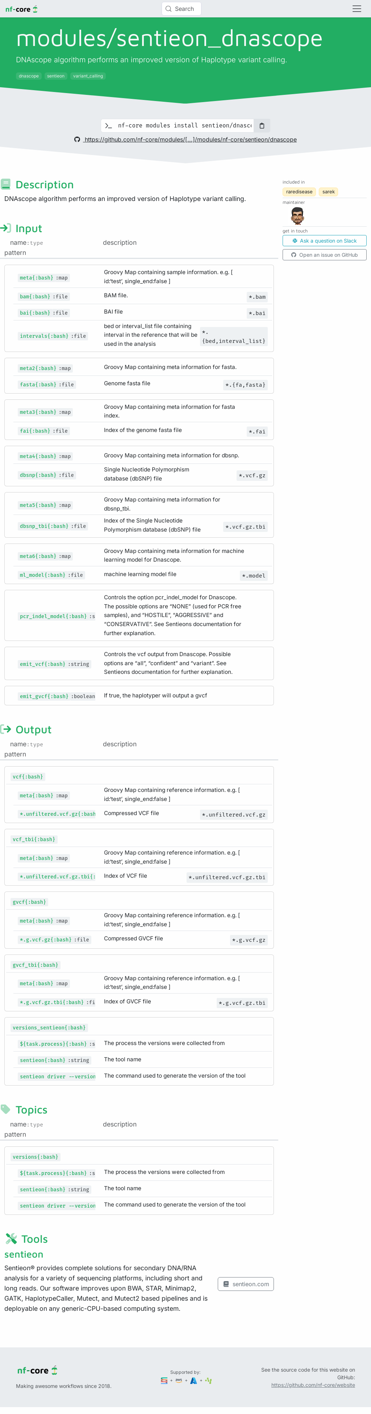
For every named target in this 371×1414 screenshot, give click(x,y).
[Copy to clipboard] (262, 126)
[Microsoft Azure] (194, 1380)
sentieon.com (245, 1284)
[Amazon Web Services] (179, 1380)
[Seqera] (165, 1380)
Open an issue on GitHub (324, 255)
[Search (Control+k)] (181, 9)
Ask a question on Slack (325, 241)
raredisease (299, 191)
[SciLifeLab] (208, 1380)
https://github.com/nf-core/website (313, 1385)
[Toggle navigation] (357, 9)
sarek (328, 191)
